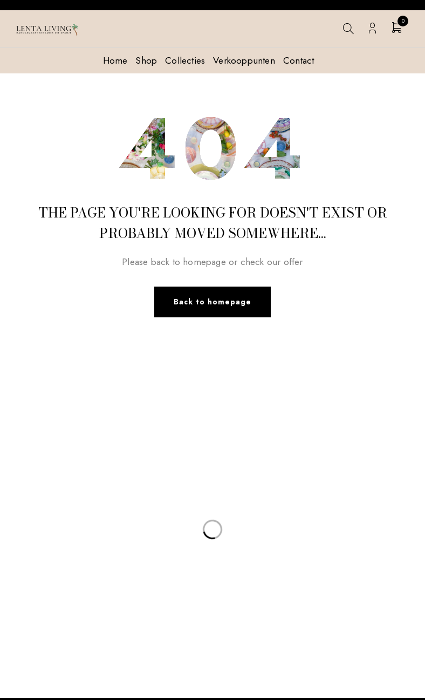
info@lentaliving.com (65, 462)
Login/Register (372, 28)
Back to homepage (212, 302)
